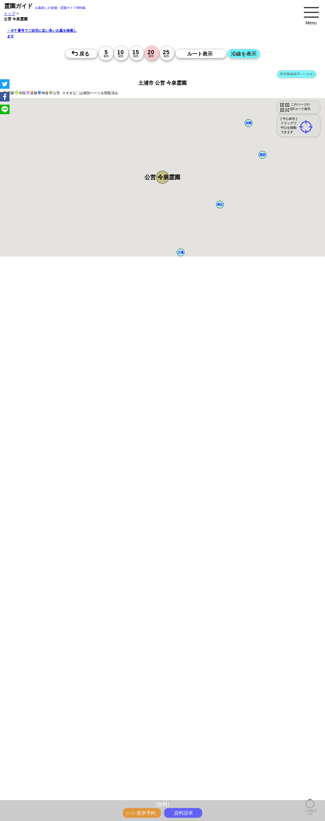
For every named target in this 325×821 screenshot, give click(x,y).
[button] (162, 177)
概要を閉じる (86, 410)
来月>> (198, 720)
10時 (163, 774)
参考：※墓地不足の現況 (174, 615)
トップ (9, 13)
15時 (163, 789)
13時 (163, 781)
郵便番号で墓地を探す (137, 529)
